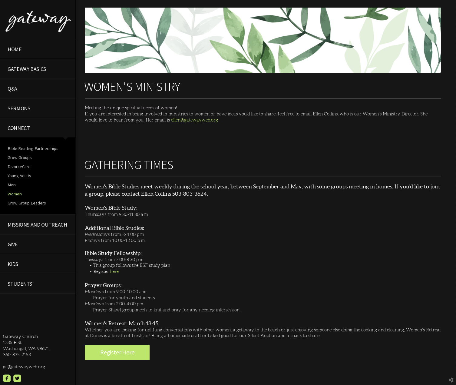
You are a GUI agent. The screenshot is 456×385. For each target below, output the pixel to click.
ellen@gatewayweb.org (194, 119)
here (114, 271)
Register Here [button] (117, 352)
